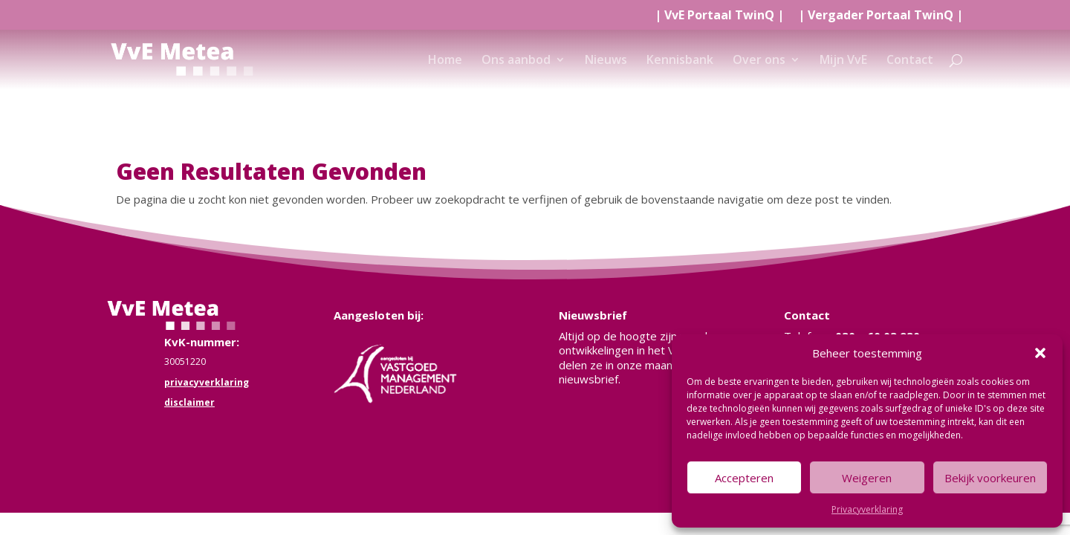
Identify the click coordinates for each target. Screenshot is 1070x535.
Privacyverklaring (867, 509)
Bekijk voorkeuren (990, 477)
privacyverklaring (206, 382)
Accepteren (744, 477)
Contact (909, 61)
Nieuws (606, 61)
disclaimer (189, 402)
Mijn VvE (843, 61)
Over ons (759, 61)
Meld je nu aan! (616, 411)
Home (445, 61)
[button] (1040, 353)
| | (719, 16)
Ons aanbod (516, 61)
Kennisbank (679, 61)
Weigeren (867, 477)
